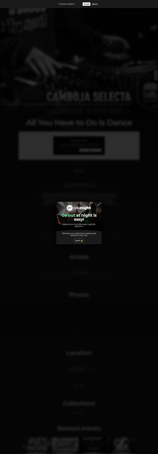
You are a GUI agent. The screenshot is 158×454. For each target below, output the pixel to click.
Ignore (95, 4)
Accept (86, 4)
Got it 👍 (79, 241)
